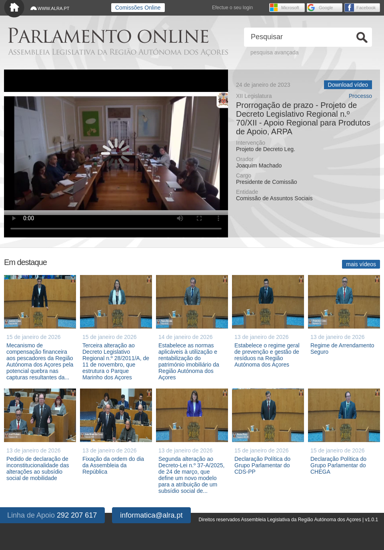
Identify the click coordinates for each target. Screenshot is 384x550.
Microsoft (290, 7)
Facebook (366, 7)
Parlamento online (108, 35)
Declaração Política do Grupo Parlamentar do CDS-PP (262, 465)
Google (326, 7)
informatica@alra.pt (151, 515)
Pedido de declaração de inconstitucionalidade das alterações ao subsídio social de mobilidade (37, 468)
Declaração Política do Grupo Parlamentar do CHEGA (338, 465)
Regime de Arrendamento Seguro (342, 348)
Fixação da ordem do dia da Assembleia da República (113, 465)
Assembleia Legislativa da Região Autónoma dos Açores (118, 52)
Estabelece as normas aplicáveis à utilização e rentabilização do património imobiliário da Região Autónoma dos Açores (188, 361)
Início (14, 9)
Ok (362, 37)
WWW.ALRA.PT (53, 8)
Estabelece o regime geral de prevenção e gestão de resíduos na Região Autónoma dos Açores (267, 355)
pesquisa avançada (274, 52)
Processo (360, 96)
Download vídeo (348, 85)
